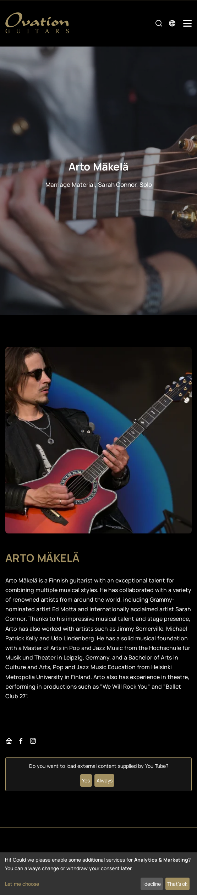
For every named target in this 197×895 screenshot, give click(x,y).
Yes (86, 780)
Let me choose (22, 883)
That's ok (177, 883)
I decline (151, 883)
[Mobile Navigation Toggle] (187, 23)
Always (105, 780)
